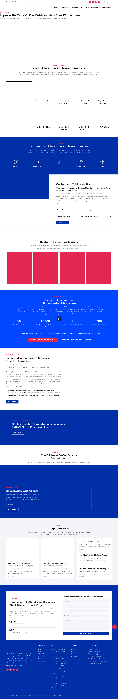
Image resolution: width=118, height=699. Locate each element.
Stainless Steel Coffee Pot (63, 128)
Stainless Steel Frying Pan (63, 102)
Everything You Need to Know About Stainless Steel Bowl (92, 555)
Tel (14, 622)
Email (15, 630)
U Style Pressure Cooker (103, 102)
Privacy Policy (58, 696)
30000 (45, 321)
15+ (72, 321)
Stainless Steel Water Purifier (83, 128)
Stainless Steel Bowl (43, 127)
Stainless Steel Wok (43, 101)
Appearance (80, 166)
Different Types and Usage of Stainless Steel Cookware (54, 564)
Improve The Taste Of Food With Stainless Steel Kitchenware (40, 15)
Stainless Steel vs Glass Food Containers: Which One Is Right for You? (21, 564)
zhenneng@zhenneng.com (99, 654)
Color (59, 166)
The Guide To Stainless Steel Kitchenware (89, 542)
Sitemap (50, 696)
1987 (18, 321)
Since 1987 (4, 12)
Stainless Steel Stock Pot (83, 102)
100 (99, 321)
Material (16, 166)
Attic (102, 166)
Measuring (37, 166)
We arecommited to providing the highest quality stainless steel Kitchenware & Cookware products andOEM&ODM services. (33, 18)
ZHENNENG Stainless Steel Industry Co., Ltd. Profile (93, 569)
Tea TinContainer (103, 127)
